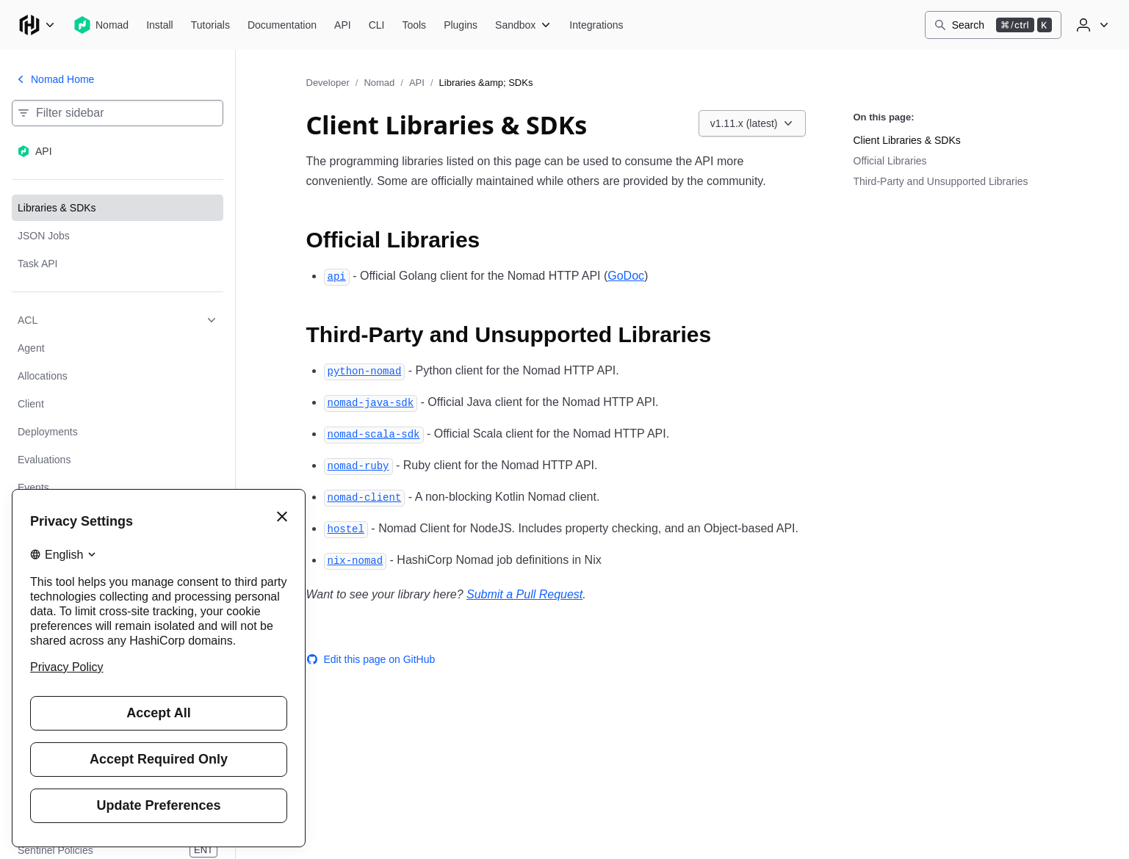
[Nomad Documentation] (282, 25)
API (417, 82)
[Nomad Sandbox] (523, 25)
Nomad (379, 82)
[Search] (993, 25)
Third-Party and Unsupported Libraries (941, 181)
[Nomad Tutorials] (210, 25)
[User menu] (1090, 25)
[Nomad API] (342, 25)
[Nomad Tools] (414, 25)
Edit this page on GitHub (371, 659)
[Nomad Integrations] (596, 25)
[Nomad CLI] (377, 25)
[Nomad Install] (159, 25)
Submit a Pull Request (524, 594)
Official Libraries (890, 161)
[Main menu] (37, 25)
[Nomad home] (101, 25)
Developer (328, 82)
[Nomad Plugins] (460, 25)
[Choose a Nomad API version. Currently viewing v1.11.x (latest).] (752, 123)
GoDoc (625, 275)
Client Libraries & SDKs (907, 140)
